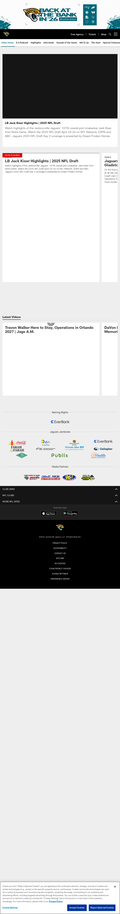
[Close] (115, 886)
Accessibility (60, 504)
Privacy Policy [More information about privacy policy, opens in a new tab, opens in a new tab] (56, 901)
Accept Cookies (77, 907)
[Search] (110, 34)
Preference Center (60, 534)
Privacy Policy (60, 499)
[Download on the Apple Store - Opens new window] (49, 469)
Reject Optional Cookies (102, 907)
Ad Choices (60, 519)
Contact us (60, 509)
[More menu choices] (116, 34)
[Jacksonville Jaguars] (60, 483)
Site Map (60, 514)
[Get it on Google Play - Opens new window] (70, 471)
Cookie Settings (60, 529)
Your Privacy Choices (60, 524)
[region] (60, 898)
